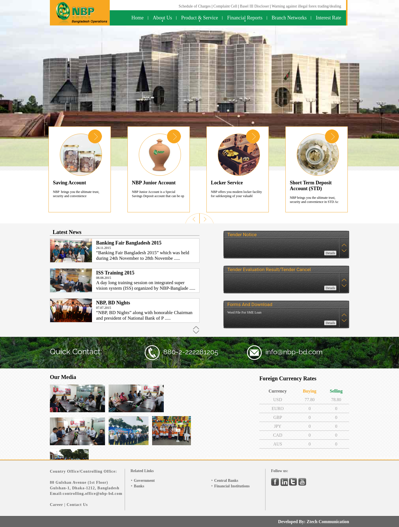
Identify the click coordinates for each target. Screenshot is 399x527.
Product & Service (199, 18)
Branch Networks (289, 18)
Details (330, 253)
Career (56, 505)
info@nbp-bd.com (294, 352)
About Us (162, 18)
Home (137, 18)
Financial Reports (244, 18)
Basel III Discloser (255, 6)
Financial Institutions (232, 486)
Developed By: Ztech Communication (313, 521)
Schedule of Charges (195, 6)
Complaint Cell (225, 6)
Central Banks (226, 480)
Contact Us (77, 505)
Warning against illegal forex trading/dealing (306, 6)
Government (144, 480)
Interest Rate (328, 18)
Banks (139, 486)
